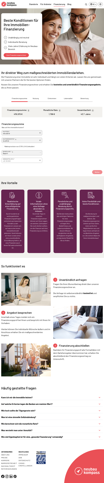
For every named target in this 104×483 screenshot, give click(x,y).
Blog (69, 4)
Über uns (5, 455)
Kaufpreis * (6, 131)
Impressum (23, 455)
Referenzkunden (9, 469)
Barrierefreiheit (9, 463)
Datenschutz (24, 460)
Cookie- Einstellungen (25, 464)
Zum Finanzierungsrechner (16, 55)
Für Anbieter (45, 4)
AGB (20, 458)
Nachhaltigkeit (8, 466)
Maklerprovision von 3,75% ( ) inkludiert (19, 146)
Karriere (5, 460)
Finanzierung (59, 4)
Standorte (33, 4)
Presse (4, 458)
